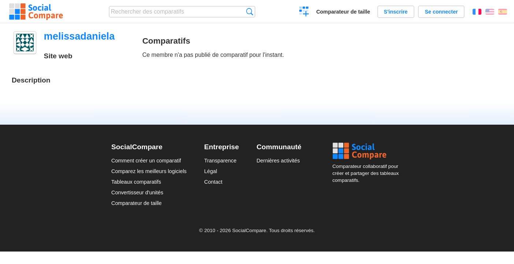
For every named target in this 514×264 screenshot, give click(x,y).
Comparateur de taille (343, 12)
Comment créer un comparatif (146, 161)
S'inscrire (396, 12)
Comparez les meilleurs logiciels (149, 171)
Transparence (220, 161)
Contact (213, 182)
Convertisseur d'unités (137, 192)
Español (502, 12)
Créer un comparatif (304, 12)
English (489, 12)
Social (367, 151)
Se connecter (441, 12)
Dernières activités (278, 161)
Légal (210, 171)
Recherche (249, 11)
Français (477, 12)
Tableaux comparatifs (136, 182)
